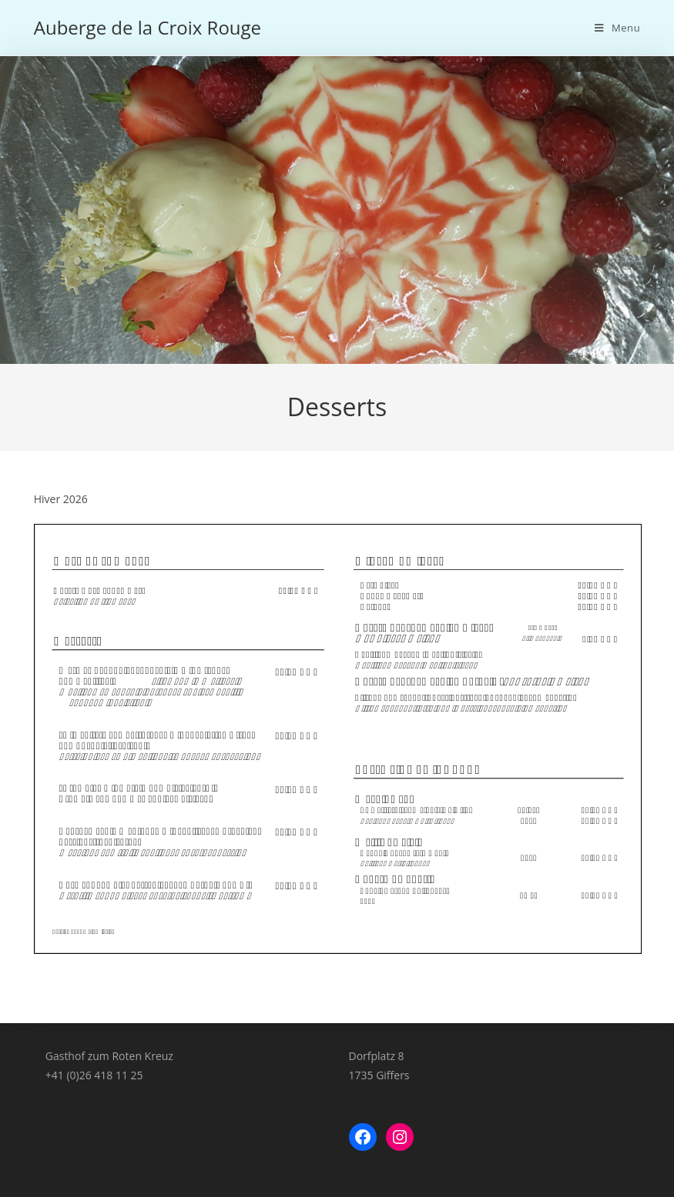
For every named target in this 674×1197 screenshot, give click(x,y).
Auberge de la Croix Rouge (147, 27)
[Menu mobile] (617, 27)
